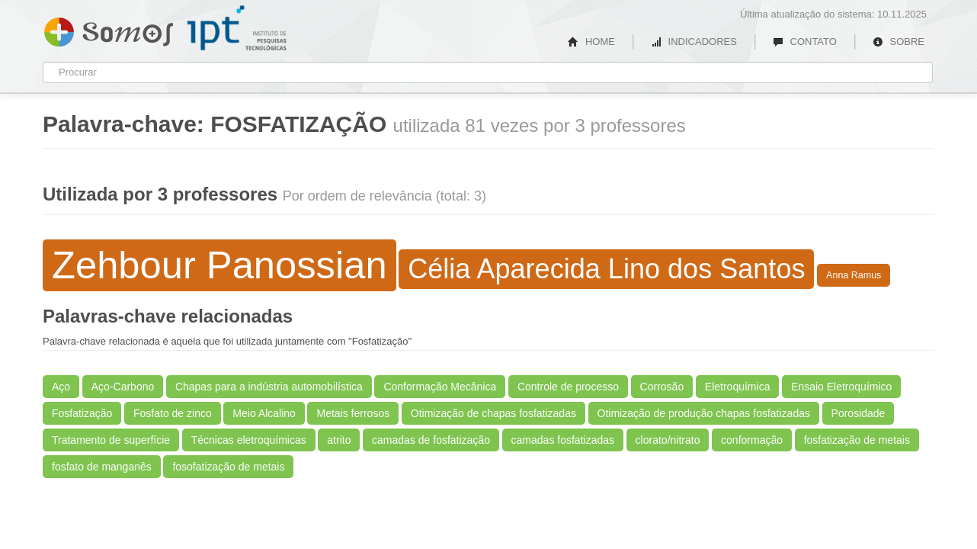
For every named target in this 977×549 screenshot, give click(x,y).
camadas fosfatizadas (562, 440)
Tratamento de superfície (111, 440)
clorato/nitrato (668, 440)
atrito (339, 440)
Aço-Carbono (123, 386)
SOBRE (898, 41)
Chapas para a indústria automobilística (269, 386)
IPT (237, 28)
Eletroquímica (737, 386)
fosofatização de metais (228, 467)
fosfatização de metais (857, 440)
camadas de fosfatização (431, 440)
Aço (61, 386)
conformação (752, 440)
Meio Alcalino (264, 413)
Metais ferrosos (352, 413)
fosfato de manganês (102, 467)
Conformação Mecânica (439, 386)
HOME (591, 41)
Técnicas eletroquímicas (248, 440)
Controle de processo (568, 386)
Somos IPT (109, 29)
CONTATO (805, 41)
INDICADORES (694, 41)
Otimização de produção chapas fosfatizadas (703, 413)
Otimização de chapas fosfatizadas (493, 413)
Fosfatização (82, 413)
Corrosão (662, 386)
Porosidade (858, 413)
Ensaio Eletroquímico (841, 386)
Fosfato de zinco (172, 413)
